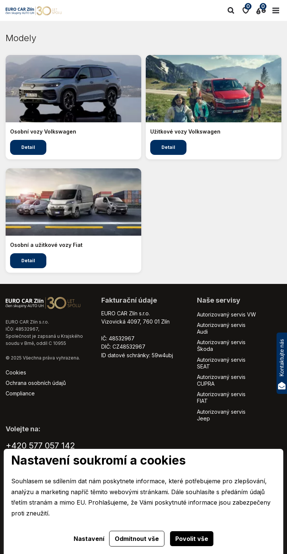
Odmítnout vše (137, 538)
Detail (28, 147)
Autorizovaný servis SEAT (221, 363)
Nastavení (89, 538)
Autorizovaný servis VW (226, 314)
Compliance (20, 393)
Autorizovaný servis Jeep (221, 415)
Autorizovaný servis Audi (221, 328)
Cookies (16, 372)
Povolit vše (191, 538)
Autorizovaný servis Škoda (221, 345)
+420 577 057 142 (40, 445)
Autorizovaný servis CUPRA (221, 380)
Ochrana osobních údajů (36, 383)
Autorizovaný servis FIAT (221, 397)
